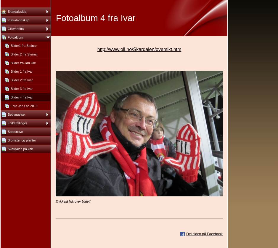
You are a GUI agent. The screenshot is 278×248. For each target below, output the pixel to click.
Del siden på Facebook (204, 234)
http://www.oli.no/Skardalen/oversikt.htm (139, 49)
